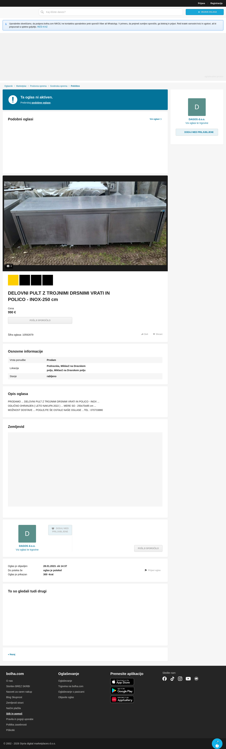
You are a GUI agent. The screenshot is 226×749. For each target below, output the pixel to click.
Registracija (216, 3)
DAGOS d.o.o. (27, 546)
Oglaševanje (65, 680)
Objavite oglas (66, 697)
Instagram (180, 679)
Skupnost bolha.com (196, 679)
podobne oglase (41, 102)
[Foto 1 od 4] (13, 280)
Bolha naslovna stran (18, 12)
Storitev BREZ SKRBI (18, 686)
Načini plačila (13, 708)
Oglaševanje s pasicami (71, 691)
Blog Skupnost (14, 697)
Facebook (164, 679)
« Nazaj (11, 654)
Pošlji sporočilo (40, 320)
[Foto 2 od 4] (24, 280)
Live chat (217, 743)
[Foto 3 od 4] (36, 280)
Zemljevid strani (14, 702)
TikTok (172, 679)
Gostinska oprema (58, 86)
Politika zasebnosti (16, 724)
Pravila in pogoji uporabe (19, 719)
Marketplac (21, 86)
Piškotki (10, 730)
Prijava (201, 3)
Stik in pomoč (14, 713)
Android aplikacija (122, 690)
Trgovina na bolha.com (70, 686)
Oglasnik (8, 86)
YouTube (188, 679)
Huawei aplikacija (122, 699)
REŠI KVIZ (42, 27)
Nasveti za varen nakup (19, 691)
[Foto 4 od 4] (47, 280)
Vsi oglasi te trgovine (27, 549)
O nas (9, 680)
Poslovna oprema (38, 86)
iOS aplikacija (122, 681)
